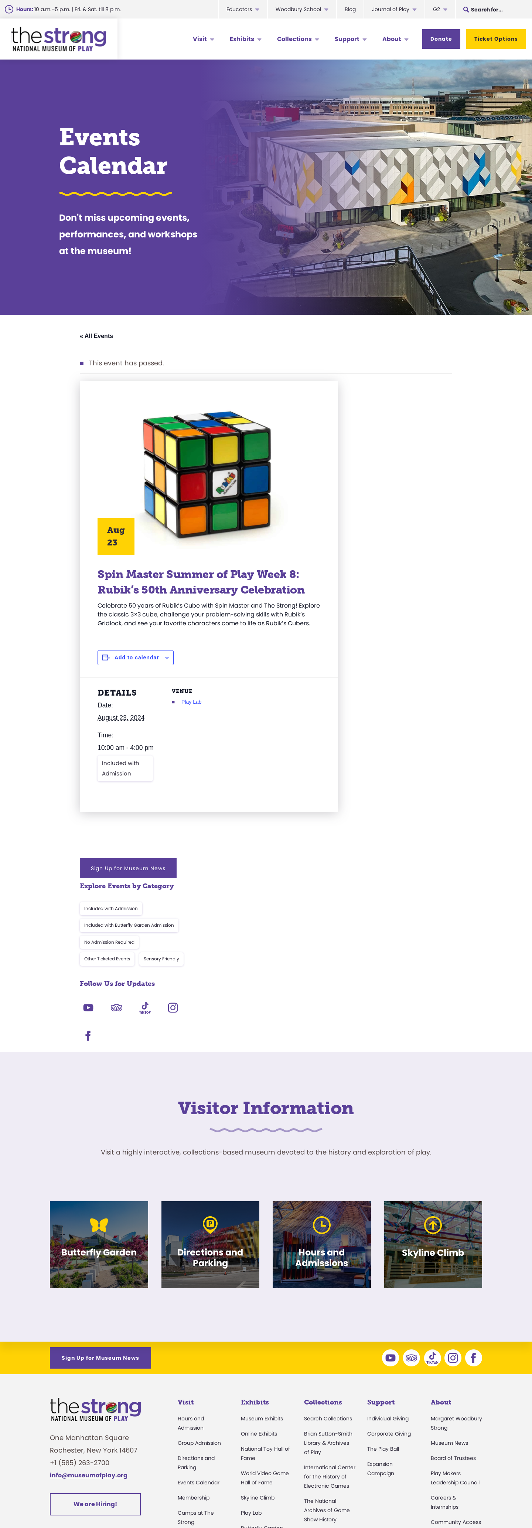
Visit (200, 39)
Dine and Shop (196, 1435)
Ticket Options (496, 39)
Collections (294, 39)
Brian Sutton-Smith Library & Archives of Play (328, 1295)
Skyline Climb (257, 1349)
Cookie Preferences (414, 1504)
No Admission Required (368, 467)
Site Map (469, 1504)
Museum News (449, 1295)
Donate (441, 39)
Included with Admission (120, 804)
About (391, 39)
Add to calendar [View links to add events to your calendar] (137, 681)
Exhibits (242, 39)
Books (438, 1419)
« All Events (96, 336)
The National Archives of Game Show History (327, 1362)
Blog (350, 9)
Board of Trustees (453, 1310)
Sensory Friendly (420, 484)
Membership (193, 1349)
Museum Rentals (199, 1419)
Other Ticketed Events (366, 484)
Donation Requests (202, 1465)
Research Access (326, 1386)
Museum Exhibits (262, 1270)
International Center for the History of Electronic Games (329, 1329)
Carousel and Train (265, 1395)
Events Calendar (198, 1334)
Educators (239, 9)
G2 (436, 9)
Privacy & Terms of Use (338, 1504)
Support (347, 39)
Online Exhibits (259, 1285)
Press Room (446, 1389)
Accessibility (193, 1389)
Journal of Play (390, 9)
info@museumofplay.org (88, 1327)
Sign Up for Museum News (387, 393)
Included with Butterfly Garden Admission (388, 450)
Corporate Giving (389, 1285)
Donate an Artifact (327, 1426)
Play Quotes (446, 1435)
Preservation (320, 1441)
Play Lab (181, 726)
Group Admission (199, 1295)
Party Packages (197, 1404)
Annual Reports (450, 1404)
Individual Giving (388, 1270)
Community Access (456, 1374)
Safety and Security (203, 1450)
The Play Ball (383, 1301)
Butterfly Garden (262, 1380)
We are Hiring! (95, 1356)
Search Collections (328, 1270)
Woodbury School (298, 9)
